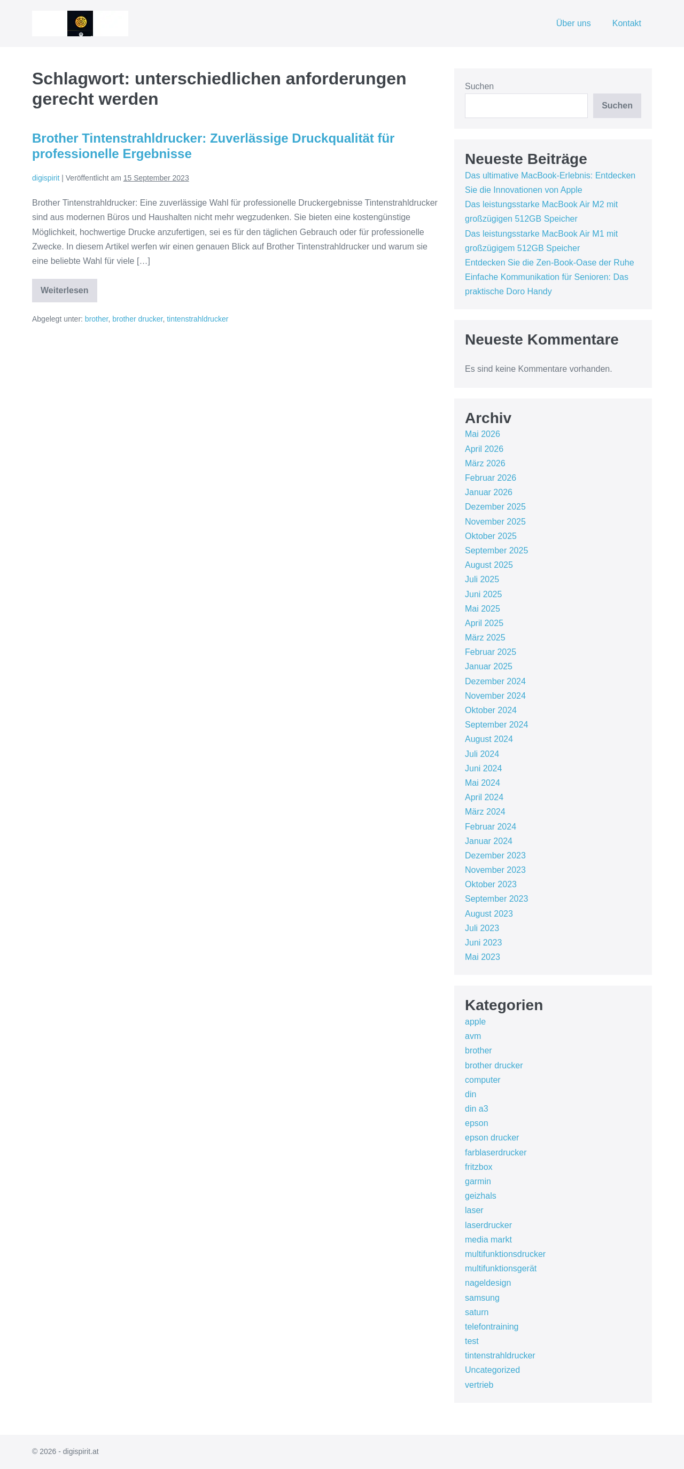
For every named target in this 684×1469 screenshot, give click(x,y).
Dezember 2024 (495, 681)
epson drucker (492, 1137)
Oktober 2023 (491, 884)
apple (475, 1021)
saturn (476, 1312)
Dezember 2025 (495, 506)
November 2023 (495, 869)
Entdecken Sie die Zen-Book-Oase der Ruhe (549, 262)
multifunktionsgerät (501, 1268)
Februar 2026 (490, 477)
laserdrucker (488, 1225)
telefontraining (492, 1326)
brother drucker (137, 319)
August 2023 (489, 913)
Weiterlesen (69, 294)
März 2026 (485, 463)
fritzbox (479, 1166)
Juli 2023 (482, 928)
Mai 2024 (482, 782)
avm (473, 1036)
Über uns (573, 23)
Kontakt (626, 23)
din (470, 1094)
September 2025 (496, 550)
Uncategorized (492, 1369)
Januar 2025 (488, 666)
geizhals (480, 1195)
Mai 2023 (482, 957)
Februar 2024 (490, 826)
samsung (482, 1297)
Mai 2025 (482, 608)
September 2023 (496, 898)
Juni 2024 (483, 768)
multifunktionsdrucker (505, 1254)
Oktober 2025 (491, 536)
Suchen (479, 86)
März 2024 (485, 811)
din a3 (476, 1108)
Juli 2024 (482, 754)
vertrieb (479, 1384)
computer (483, 1079)
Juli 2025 (482, 579)
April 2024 (484, 797)
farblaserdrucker (496, 1152)
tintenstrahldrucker (197, 319)
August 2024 (489, 739)
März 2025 (485, 637)
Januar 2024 (488, 841)
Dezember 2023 (495, 855)
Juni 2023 (483, 942)
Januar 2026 (488, 492)
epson (476, 1123)
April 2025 (484, 623)
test (472, 1341)
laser (474, 1210)
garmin (478, 1181)
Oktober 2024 (491, 710)
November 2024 (495, 695)
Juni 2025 (483, 594)
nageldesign (488, 1282)
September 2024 (496, 724)
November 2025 (495, 521)
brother (96, 319)
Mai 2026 (482, 434)
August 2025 (489, 564)
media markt (488, 1239)
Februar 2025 (490, 652)
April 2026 (484, 449)
